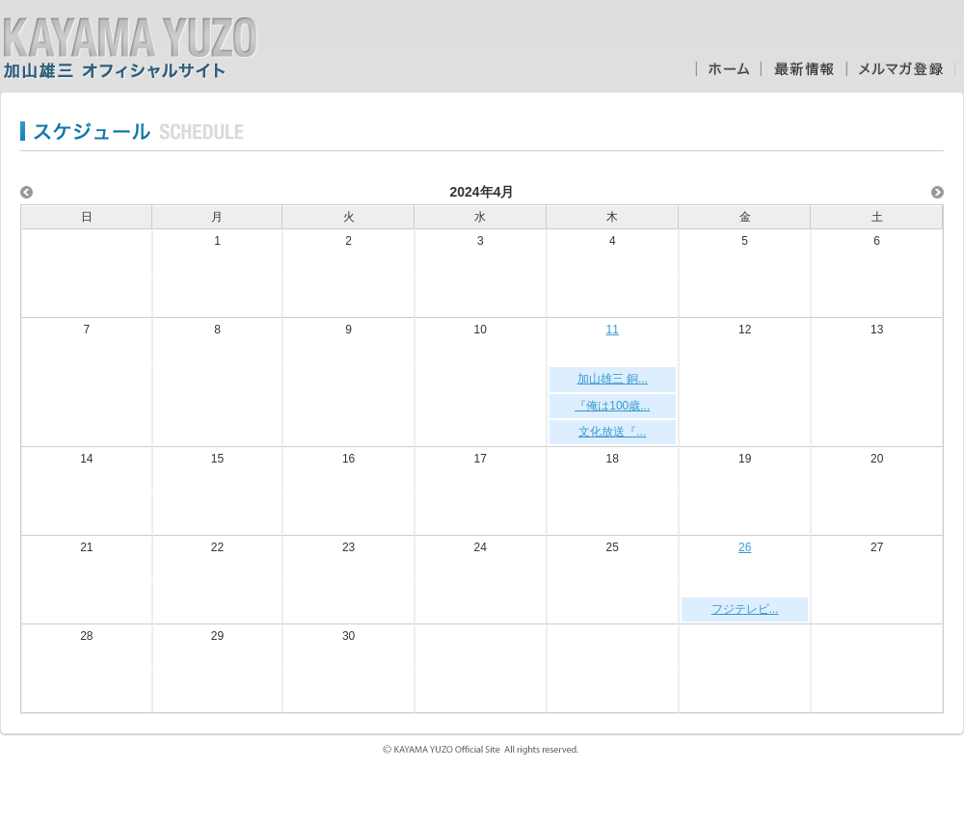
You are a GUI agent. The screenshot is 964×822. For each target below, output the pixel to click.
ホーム (728, 69)
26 (744, 547)
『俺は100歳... (612, 405)
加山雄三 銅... (612, 378)
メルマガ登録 (900, 69)
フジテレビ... (745, 609)
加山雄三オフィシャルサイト (130, 48)
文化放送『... (612, 431)
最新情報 (803, 69)
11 (612, 329)
